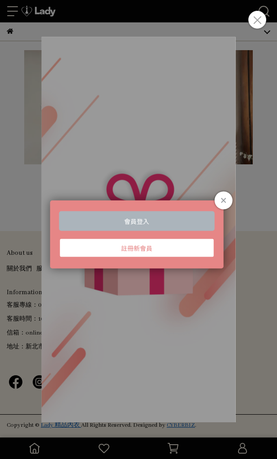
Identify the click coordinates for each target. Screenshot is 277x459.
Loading (139, 234)
